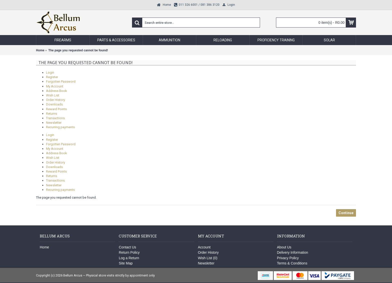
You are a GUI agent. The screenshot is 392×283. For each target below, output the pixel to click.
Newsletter (54, 122)
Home (44, 247)
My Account (54, 86)
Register (52, 77)
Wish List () (208, 258)
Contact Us (127, 247)
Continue (346, 213)
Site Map (125, 263)
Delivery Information (292, 252)
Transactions (55, 118)
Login (50, 72)
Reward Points (56, 109)
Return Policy (129, 252)
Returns (51, 113)
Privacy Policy (288, 258)
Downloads (54, 104)
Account (204, 247)
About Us (284, 247)
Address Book (56, 91)
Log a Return (129, 258)
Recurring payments (60, 127)
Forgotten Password (61, 81)
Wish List (52, 95)
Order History (55, 100)
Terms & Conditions (292, 263)
